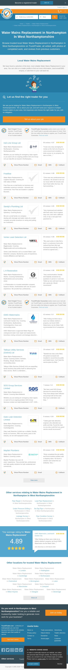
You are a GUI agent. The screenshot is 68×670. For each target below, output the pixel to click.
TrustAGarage (23, 659)
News (56, 635)
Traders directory (59, 633)
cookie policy (42, 659)
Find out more (43, 135)
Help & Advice (45, 633)
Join (46, 2)
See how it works (13, 639)
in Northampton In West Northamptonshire (44, 503)
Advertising (58, 630)
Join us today (56, 613)
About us (30, 630)
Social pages (45, 638)
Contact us (30, 635)
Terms (29, 638)
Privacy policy (31, 633)
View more (34, 480)
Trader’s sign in (62, 7)
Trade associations (47, 630)
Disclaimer (44, 635)
